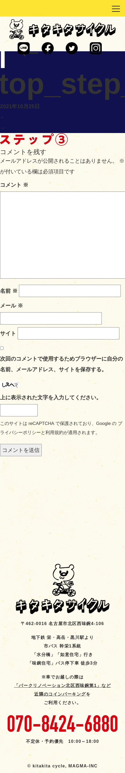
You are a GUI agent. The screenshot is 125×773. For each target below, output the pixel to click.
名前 (9, 291)
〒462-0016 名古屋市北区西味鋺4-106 (62, 623)
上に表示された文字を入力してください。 (50, 397)
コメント (14, 185)
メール (11, 306)
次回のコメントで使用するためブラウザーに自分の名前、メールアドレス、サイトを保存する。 (61, 364)
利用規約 (54, 432)
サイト (8, 333)
